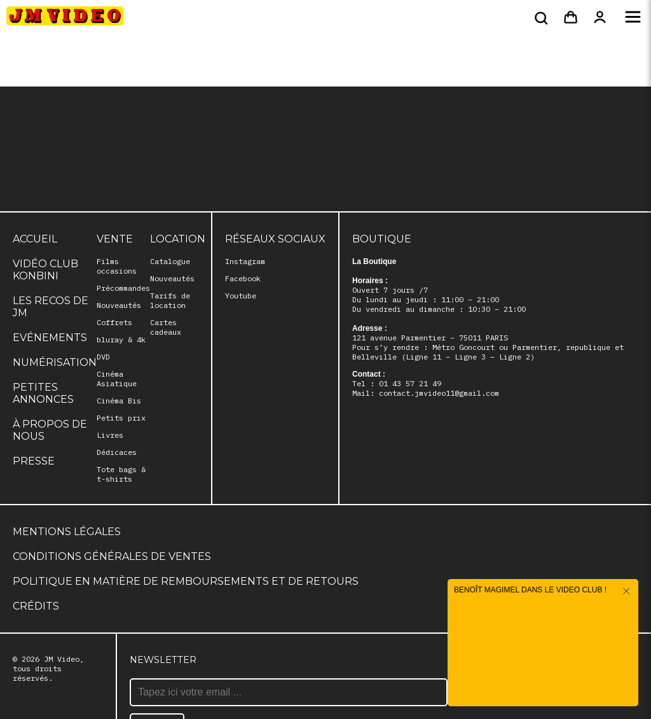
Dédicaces (117, 452)
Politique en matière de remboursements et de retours (186, 581)
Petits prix (121, 417)
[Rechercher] (539, 17)
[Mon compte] (600, 18)
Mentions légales (67, 532)
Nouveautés (119, 305)
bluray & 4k (121, 339)
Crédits (36, 606)
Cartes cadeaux (165, 327)
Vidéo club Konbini (45, 270)
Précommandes (123, 288)
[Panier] (571, 18)
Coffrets (114, 322)
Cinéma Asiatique (117, 378)
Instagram (245, 261)
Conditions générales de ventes (112, 556)
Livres (110, 435)
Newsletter (163, 660)
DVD (103, 356)
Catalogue (170, 261)
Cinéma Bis (119, 400)
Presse (34, 461)
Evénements (50, 338)
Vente (115, 239)
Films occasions (117, 266)
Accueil (35, 239)
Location (177, 239)
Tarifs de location (170, 300)
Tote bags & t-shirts (121, 474)
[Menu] (633, 17)
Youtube (240, 295)
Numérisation (55, 362)
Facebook (243, 278)
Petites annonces (43, 393)
